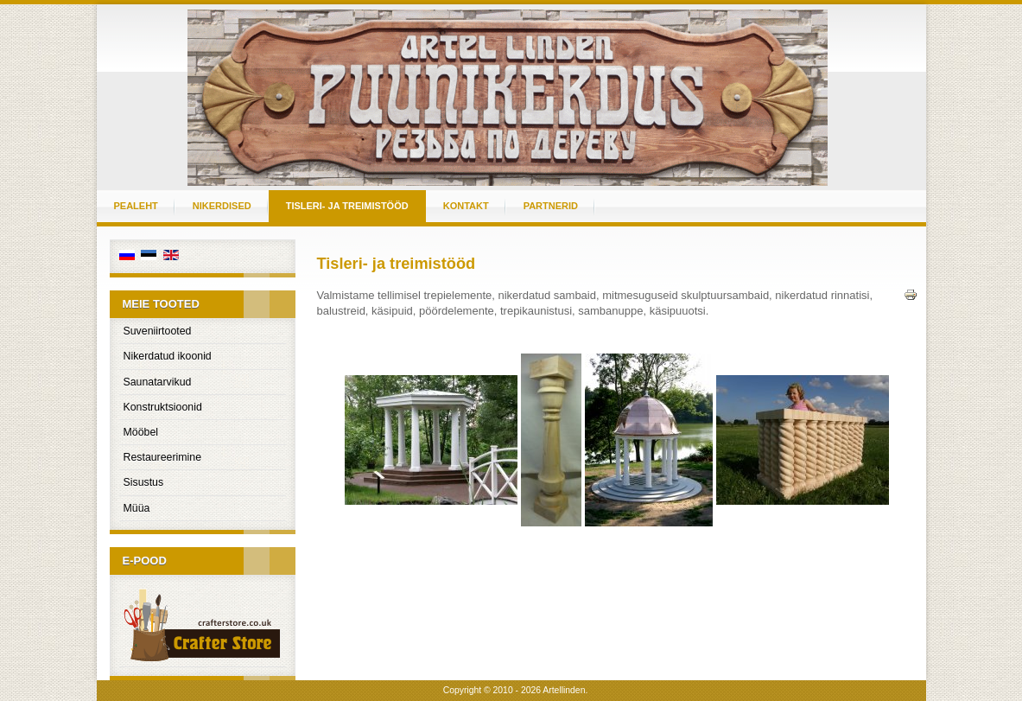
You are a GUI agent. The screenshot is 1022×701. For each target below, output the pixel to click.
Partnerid (551, 206)
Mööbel (141, 432)
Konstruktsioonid (163, 407)
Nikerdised (222, 206)
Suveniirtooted (158, 331)
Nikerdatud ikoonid (168, 356)
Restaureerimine (163, 457)
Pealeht (136, 206)
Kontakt (466, 206)
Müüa (137, 508)
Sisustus (144, 482)
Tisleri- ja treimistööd (347, 206)
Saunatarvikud (158, 382)
